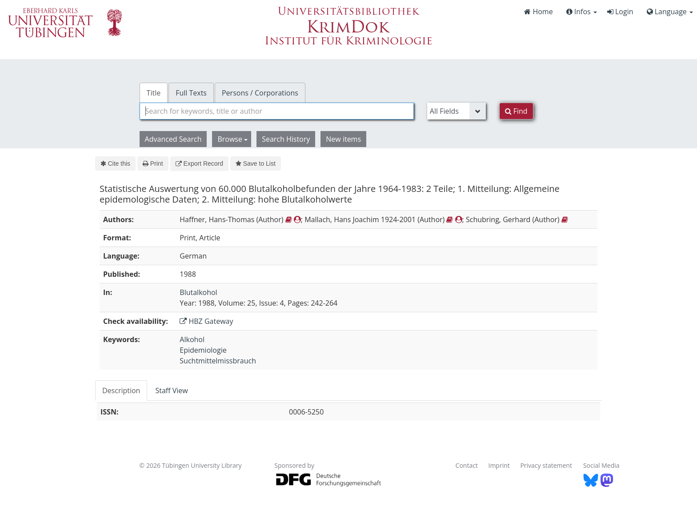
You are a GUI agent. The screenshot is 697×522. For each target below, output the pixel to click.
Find (516, 111)
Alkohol (192, 339)
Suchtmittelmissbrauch (218, 361)
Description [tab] (121, 390)
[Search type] (456, 111)
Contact (467, 465)
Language (670, 11)
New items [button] (343, 139)
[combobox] (277, 111)
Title (154, 93)
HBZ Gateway (206, 321)
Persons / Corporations (260, 93)
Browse (232, 139)
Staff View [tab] (171, 390)
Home (538, 11)
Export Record (199, 163)
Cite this (115, 163)
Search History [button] (286, 139)
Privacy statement (546, 465)
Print (153, 163)
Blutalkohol (198, 292)
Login (620, 11)
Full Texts (191, 93)
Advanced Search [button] (173, 139)
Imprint (499, 465)
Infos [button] (581, 11)
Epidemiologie (203, 350)
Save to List (256, 163)
